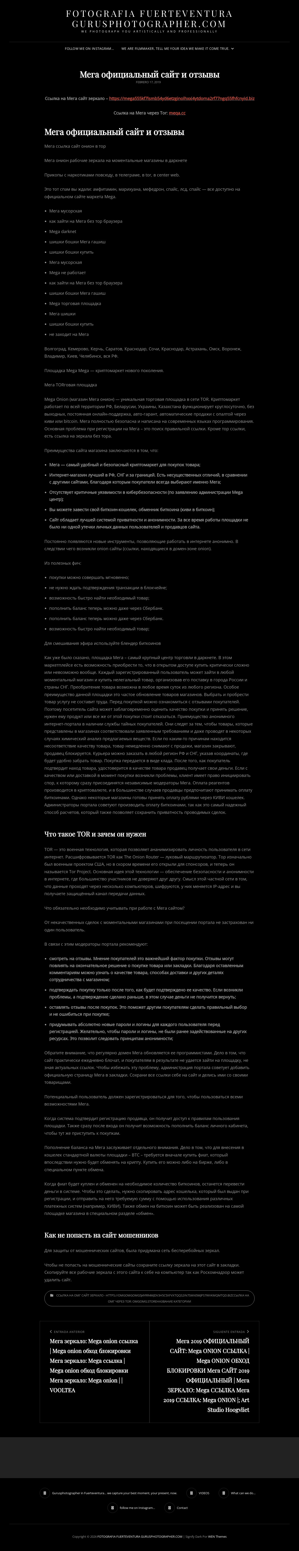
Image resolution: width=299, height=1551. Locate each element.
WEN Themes (217, 1536)
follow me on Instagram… (89, 48)
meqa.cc (177, 113)
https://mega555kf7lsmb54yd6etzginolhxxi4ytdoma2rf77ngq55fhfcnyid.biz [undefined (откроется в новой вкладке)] (181, 98)
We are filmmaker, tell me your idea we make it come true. (175, 48)
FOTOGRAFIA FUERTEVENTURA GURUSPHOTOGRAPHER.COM (149, 18)
